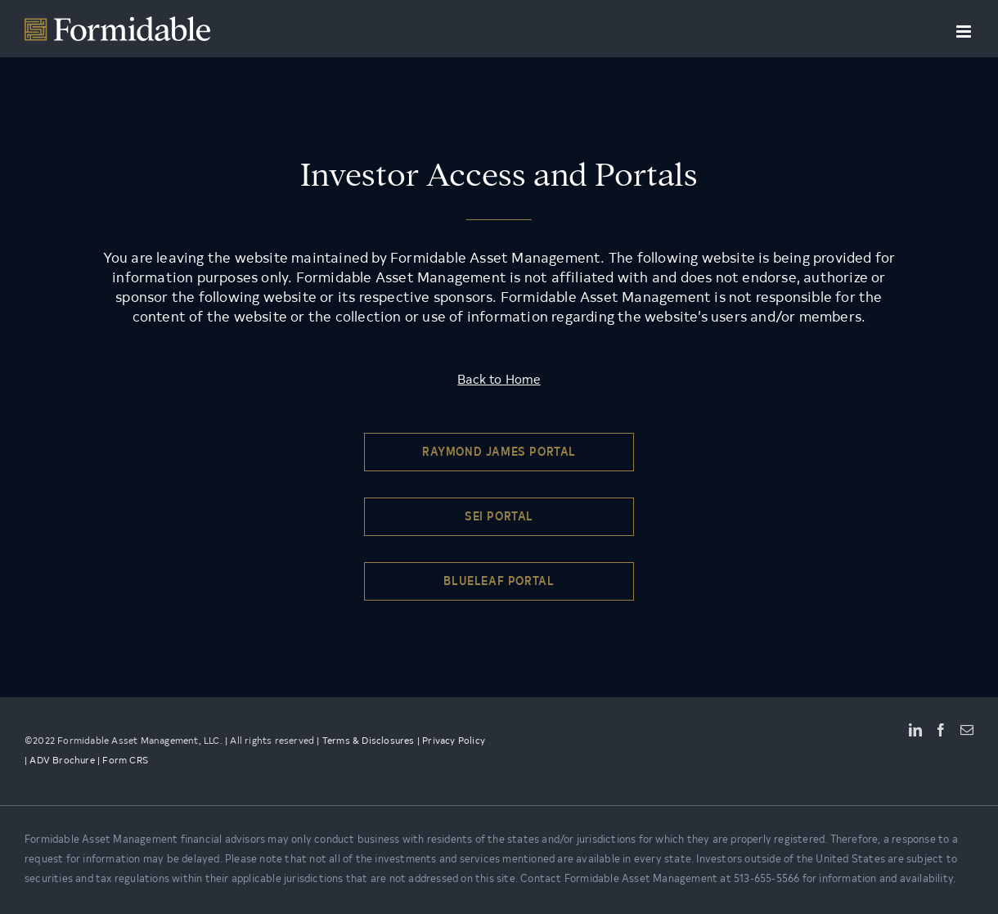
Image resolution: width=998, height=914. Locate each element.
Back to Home (498, 380)
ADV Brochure (61, 761)
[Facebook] (940, 729)
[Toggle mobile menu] (964, 31)
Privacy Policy (453, 741)
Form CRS (125, 761)
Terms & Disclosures (368, 741)
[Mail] (966, 729)
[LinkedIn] (915, 729)
